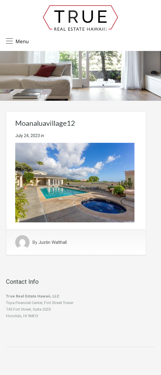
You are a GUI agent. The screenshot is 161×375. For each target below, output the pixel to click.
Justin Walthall (52, 242)
